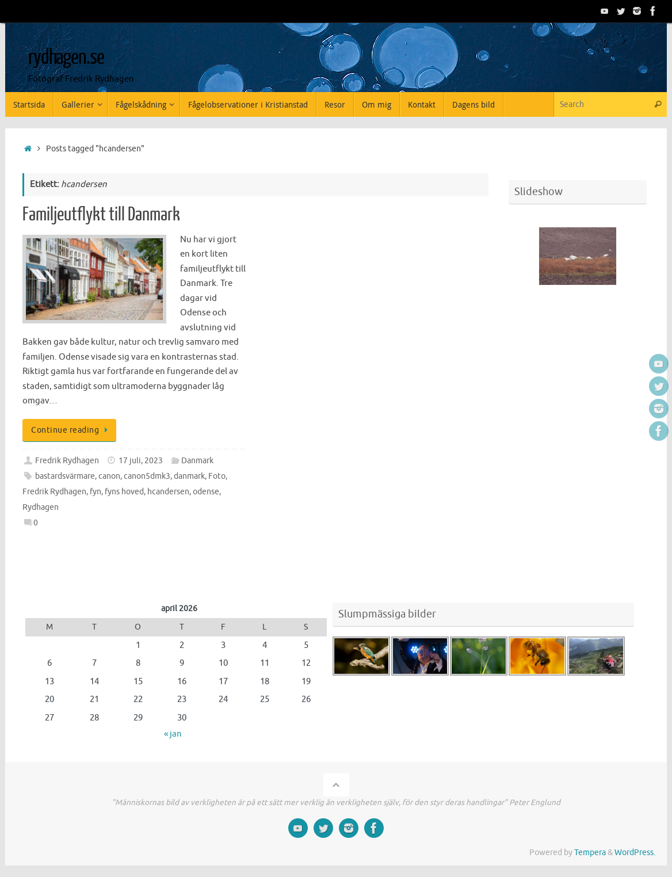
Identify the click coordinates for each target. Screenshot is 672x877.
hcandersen (168, 492)
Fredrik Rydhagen (67, 461)
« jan (173, 734)
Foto (217, 476)
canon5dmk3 (147, 476)
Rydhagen (40, 507)
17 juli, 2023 (141, 461)
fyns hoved (124, 492)
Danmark (197, 461)
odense (206, 492)
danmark (189, 476)
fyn (95, 492)
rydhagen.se (66, 57)
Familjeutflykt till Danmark (101, 214)
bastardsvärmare (65, 476)
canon (109, 476)
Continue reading (71, 430)
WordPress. (634, 852)
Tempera (590, 852)
